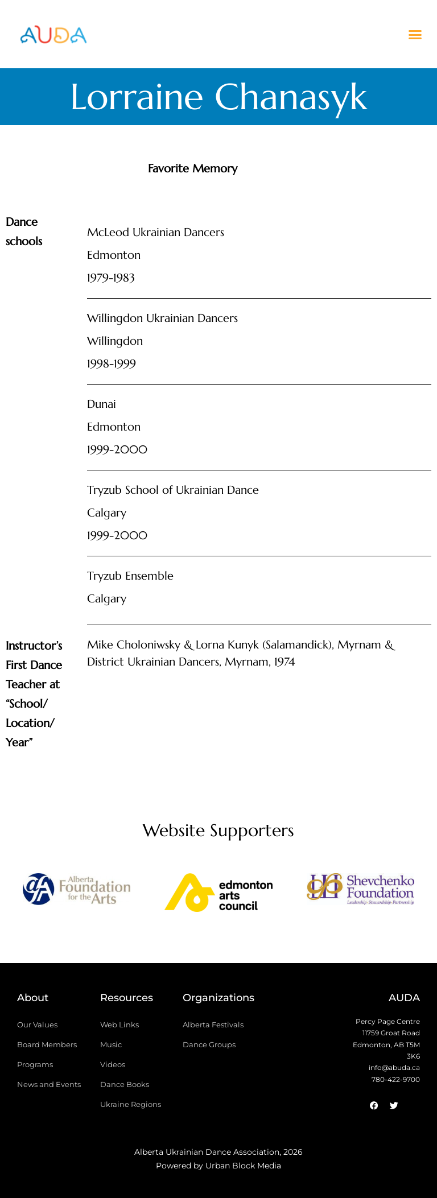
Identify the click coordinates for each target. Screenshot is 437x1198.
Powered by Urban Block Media (218, 1165)
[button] (415, 34)
